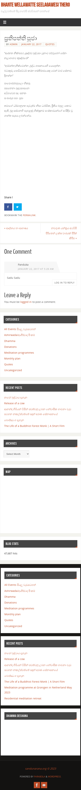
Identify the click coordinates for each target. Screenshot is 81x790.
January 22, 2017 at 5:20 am (36, 269)
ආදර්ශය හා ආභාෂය (16, 228)
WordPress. (54, 776)
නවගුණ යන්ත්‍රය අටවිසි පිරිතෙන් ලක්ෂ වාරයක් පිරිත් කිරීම (61, 233)
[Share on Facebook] (8, 207)
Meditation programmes (19, 352)
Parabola (39, 776)
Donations (10, 347)
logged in (26, 302)
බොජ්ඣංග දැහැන (14, 420)
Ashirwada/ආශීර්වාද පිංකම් (19, 335)
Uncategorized (13, 370)
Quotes (50, 44)
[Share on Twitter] (18, 207)
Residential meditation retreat (22, 698)
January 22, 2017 (31, 44)
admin (14, 44)
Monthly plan (12, 358)
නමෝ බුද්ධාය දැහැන (15, 397)
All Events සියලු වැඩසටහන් (20, 329)
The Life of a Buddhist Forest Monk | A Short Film (34, 426)
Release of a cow (14, 403)
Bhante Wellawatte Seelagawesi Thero (35, 5)
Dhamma (9, 341)
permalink (29, 215)
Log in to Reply (64, 282)
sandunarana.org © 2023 (40, 768)
